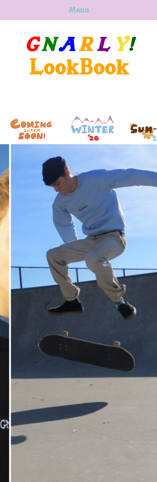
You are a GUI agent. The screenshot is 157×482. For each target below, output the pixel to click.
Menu (78, 10)
